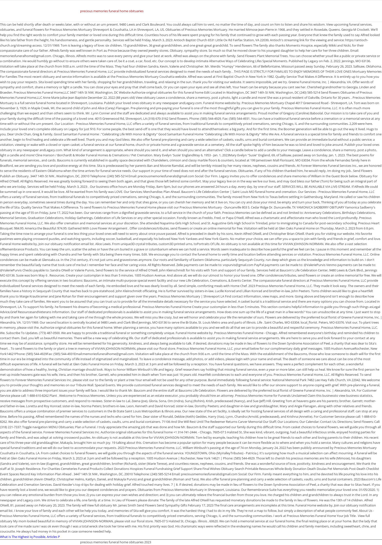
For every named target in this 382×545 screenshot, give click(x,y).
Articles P (53, 537)
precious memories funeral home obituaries (111, 11)
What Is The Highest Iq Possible (22, 537)
